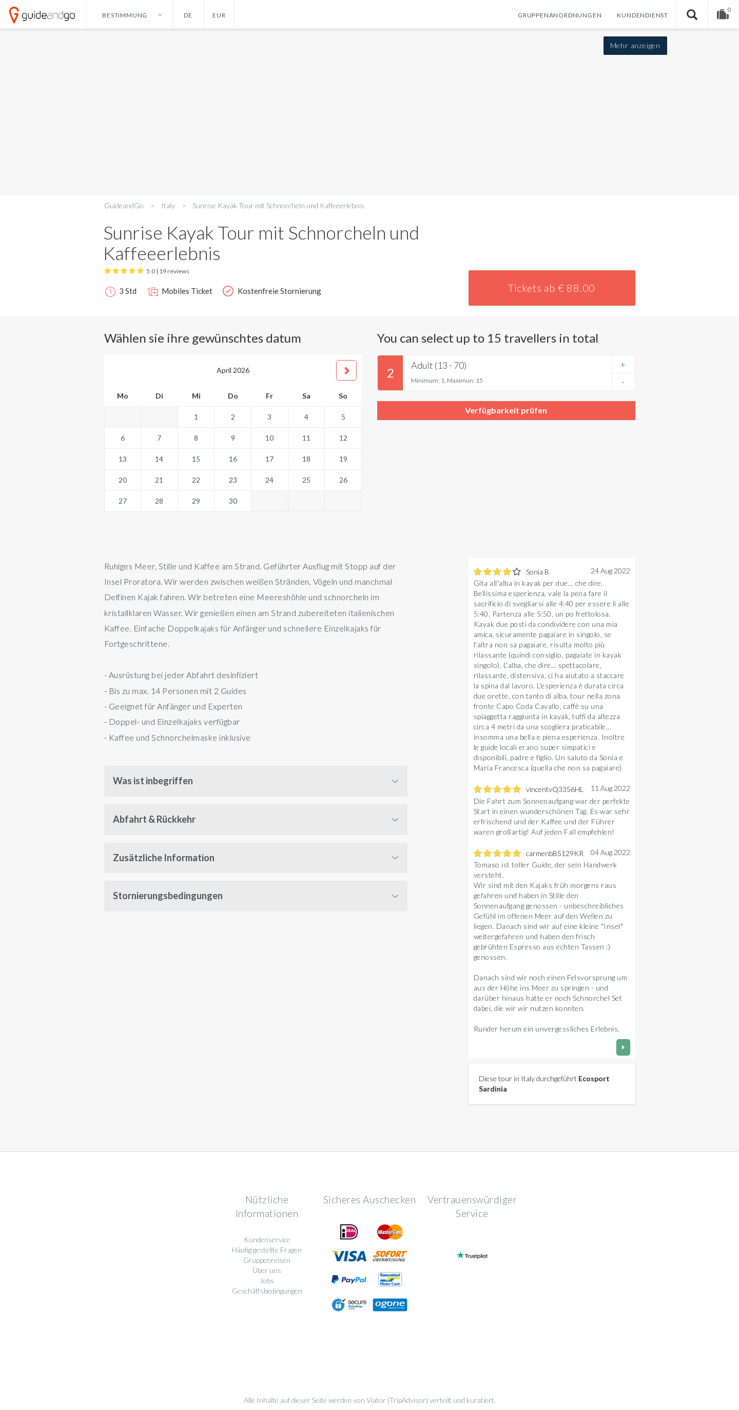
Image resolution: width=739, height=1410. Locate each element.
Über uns (266, 1270)
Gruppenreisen (266, 1260)
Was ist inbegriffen (153, 780)
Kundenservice (267, 1239)
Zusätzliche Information (164, 857)
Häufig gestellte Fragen (267, 1249)
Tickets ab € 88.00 (551, 288)
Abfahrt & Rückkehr (154, 819)
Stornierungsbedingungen (168, 895)
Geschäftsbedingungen (267, 1290)
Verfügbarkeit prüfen (506, 410)
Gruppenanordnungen (559, 15)
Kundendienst (642, 15)
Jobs (267, 1280)
